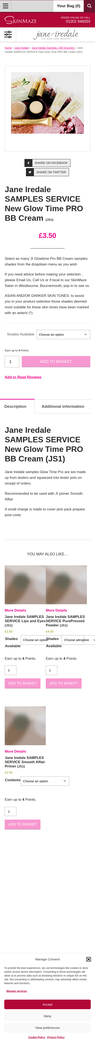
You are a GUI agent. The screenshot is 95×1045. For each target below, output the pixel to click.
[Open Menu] (6, 6)
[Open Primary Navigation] (8, 35)
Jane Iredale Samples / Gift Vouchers (53, 47)
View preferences (47, 1028)
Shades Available (21, 334)
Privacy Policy (56, 1037)
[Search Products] (89, 6)
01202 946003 (75, 20)
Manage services (16, 991)
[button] (88, 959)
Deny (47, 1016)
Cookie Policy (36, 1037)
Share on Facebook (46, 163)
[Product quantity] (12, 361)
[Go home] (20, 20)
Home (8, 47)
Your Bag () (68, 6)
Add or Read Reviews (23, 377)
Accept (47, 1004)
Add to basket (56, 361)
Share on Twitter (46, 172)
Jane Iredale (21, 47)
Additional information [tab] (63, 406)
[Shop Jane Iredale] (55, 35)
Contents (12, 780)
